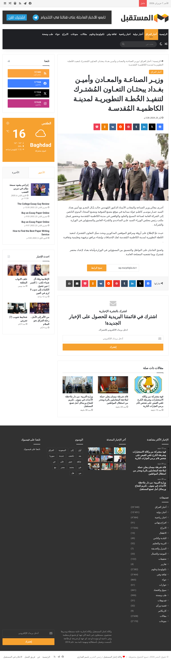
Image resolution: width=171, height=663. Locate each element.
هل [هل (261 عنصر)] (72, 473)
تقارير (163, 564)
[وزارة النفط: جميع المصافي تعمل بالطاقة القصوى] (107, 458)
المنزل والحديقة (158, 548)
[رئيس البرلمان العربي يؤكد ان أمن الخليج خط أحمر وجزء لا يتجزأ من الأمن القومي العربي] (107, 466)
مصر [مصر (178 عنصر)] (63, 467)
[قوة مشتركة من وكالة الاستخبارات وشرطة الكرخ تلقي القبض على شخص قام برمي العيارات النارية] (148, 384)
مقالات (83, 34)
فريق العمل (30, 657)
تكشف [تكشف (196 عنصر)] (71, 456)
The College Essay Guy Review (33, 204)
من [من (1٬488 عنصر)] (80, 473)
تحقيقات (162, 559)
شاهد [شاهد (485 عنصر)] (79, 461)
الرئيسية (163, 34)
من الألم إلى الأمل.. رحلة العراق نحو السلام (39, 320)
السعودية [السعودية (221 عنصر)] (62, 450)
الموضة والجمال (158, 553)
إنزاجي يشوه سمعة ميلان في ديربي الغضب (19, 188)
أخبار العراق (151, 34)
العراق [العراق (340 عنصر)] (51, 450)
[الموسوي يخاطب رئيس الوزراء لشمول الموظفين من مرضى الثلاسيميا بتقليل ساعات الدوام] (120, 458)
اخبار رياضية (125, 34)
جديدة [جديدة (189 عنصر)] (61, 456)
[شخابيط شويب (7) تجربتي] (17, 308)
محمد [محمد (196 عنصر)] (71, 467)
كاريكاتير (162, 610)
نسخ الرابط (96, 267)
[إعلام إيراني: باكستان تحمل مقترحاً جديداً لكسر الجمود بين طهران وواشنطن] (94, 458)
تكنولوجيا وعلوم (96, 34)
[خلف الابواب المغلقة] (17, 270)
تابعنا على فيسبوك (32, 449)
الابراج (65, 34)
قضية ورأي (161, 605)
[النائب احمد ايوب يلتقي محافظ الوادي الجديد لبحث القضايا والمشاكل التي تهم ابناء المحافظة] (94, 466)
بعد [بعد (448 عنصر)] (80, 456)
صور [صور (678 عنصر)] (70, 461)
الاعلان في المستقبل (12, 657)
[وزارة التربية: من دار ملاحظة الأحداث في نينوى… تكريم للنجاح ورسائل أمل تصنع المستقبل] (78, 384)
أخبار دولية (138, 34)
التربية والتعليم (159, 543)
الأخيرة (15, 172)
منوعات (74, 34)
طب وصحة (47, 34)
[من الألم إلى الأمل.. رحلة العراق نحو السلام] (39, 308)
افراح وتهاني (160, 522)
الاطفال (162, 533)
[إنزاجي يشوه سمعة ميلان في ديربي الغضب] (40, 189)
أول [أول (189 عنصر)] (79, 450)
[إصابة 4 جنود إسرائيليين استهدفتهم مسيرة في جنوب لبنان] (120, 466)
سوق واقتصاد (160, 590)
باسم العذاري (83, 657)
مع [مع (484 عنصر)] (55, 467)
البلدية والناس (159, 538)
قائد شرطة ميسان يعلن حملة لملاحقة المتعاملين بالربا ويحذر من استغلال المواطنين (113, 399)
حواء (57, 34)
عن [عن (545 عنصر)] (54, 461)
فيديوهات (162, 600)
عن (38, 657)
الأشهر (41, 172)
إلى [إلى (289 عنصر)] (72, 450)
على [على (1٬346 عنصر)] (62, 461)
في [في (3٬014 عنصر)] (79, 467)
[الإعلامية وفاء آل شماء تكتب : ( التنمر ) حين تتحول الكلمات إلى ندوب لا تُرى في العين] (39, 270)
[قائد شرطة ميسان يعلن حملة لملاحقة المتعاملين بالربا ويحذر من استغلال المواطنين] (113, 384)
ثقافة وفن (111, 34)
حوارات (162, 584)
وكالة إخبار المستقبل (112, 657)
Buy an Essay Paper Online (35, 213)
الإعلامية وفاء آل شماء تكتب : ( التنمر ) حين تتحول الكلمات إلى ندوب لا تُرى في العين (39, 286)
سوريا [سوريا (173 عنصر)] (52, 456)
